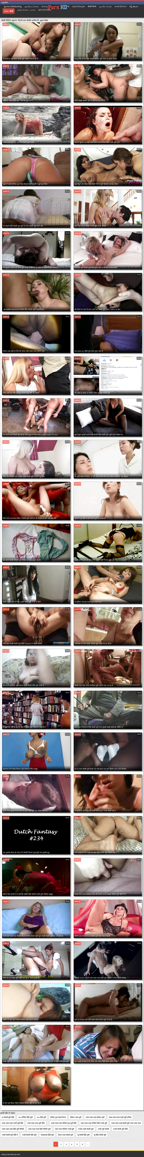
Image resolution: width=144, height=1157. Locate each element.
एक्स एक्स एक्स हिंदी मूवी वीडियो (13, 1129)
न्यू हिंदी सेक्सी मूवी (100, 1135)
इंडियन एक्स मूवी (76, 1117)
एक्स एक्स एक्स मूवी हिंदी (36, 1123)
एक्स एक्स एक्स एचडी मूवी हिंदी (12, 1123)
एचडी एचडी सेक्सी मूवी (86, 1129)
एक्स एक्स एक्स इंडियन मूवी (95, 1117)
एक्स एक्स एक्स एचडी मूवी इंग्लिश (120, 1117)
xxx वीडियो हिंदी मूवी (25, 1117)
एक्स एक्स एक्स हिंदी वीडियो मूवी (39, 1129)
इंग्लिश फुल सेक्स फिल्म (58, 1117)
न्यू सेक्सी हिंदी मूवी (83, 1135)
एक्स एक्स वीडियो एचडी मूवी (64, 1129)
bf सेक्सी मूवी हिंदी (8, 1117)
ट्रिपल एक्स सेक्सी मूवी (65, 1135)
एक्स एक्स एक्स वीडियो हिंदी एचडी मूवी (94, 1123)
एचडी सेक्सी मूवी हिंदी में (10, 1135)
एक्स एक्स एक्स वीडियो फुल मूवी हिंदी (63, 1123)
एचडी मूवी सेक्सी (103, 1129)
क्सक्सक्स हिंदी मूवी (47, 1135)
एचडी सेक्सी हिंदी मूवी (29, 1135)
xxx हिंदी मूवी (41, 1117)
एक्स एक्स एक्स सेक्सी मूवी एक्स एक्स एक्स (126, 1123)
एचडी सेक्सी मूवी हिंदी (120, 1129)
